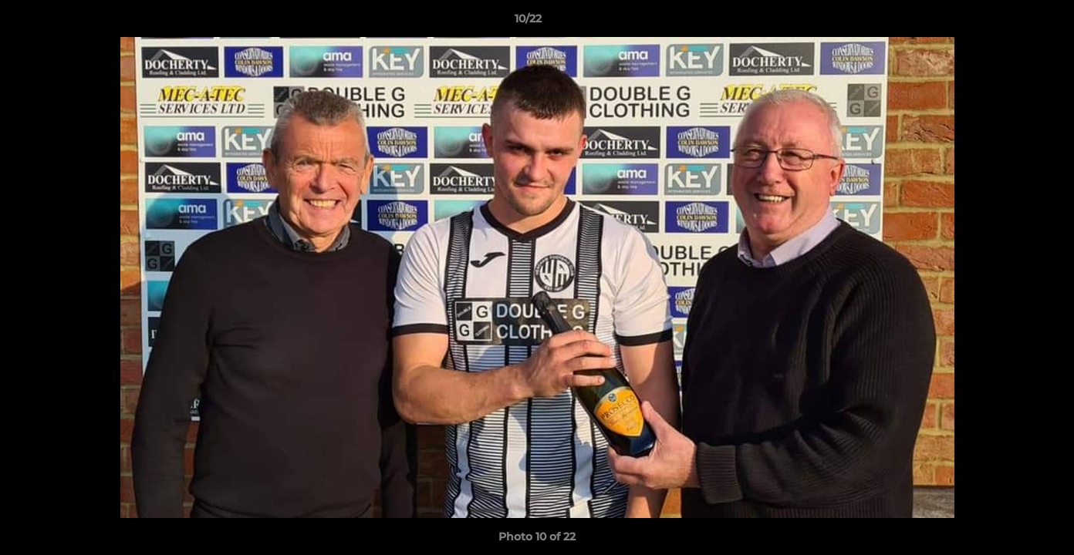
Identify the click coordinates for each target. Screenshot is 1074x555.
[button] (1009, 22)
